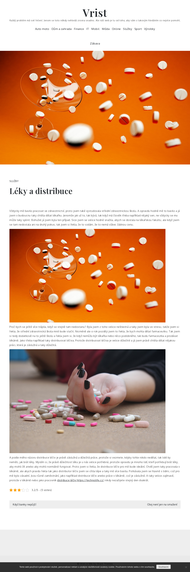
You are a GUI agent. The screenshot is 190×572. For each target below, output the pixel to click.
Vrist (95, 12)
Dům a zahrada (62, 29)
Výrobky (149, 29)
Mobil (95, 29)
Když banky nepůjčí (24, 504)
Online (116, 29)
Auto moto (42, 29)
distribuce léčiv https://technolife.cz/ (80, 480)
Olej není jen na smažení (162, 504)
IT (87, 29)
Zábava (95, 43)
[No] (186, 567)
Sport (138, 29)
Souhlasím (163, 567)
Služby (127, 29)
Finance (79, 29)
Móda (106, 29)
